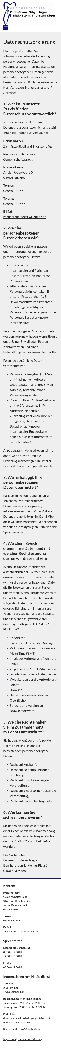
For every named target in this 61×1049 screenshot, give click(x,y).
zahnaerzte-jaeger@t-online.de (24, 217)
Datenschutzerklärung (30, 1038)
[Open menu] (5, 27)
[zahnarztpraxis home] (29, 13)
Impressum (9, 1038)
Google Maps (32, 1029)
